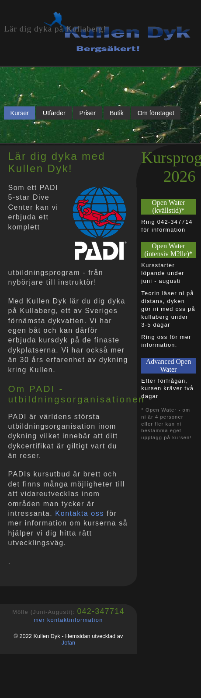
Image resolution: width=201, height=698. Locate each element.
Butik (117, 112)
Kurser (19, 112)
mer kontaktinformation (68, 620)
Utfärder (54, 112)
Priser (88, 112)
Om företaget (156, 112)
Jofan (68, 642)
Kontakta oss (79, 513)
